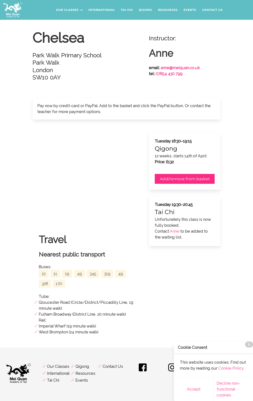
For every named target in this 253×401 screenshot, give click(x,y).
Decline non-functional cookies (228, 389)
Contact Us (212, 10)
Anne (174, 231)
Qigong (145, 10)
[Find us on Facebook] (143, 371)
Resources (167, 10)
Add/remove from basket (185, 178)
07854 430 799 (169, 73)
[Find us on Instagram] (172, 371)
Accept (193, 389)
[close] (249, 344)
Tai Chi (127, 10)
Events (190, 10)
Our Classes (67, 10)
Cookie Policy (231, 368)
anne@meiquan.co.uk (180, 67)
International (102, 10)
